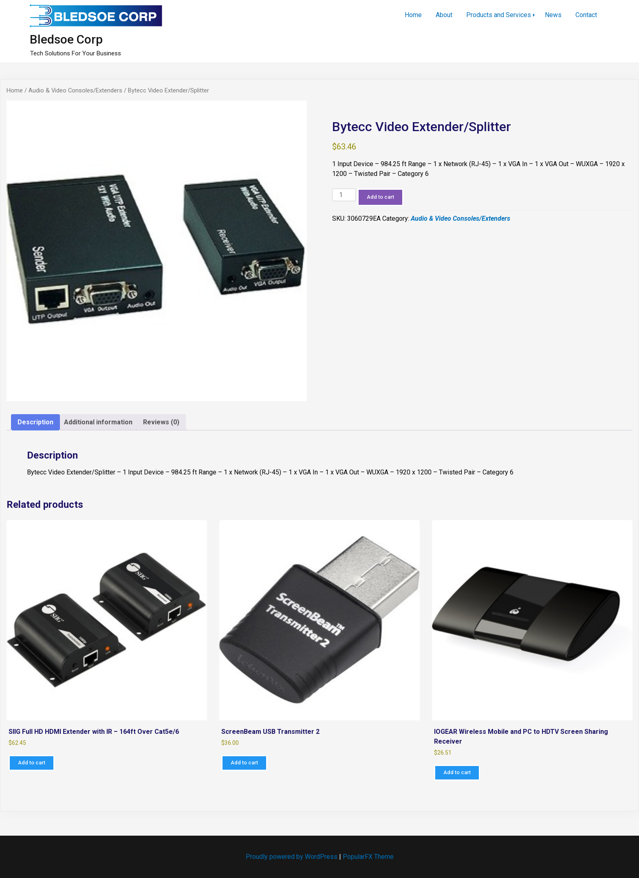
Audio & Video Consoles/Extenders (75, 90)
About (444, 15)
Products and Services (498, 15)
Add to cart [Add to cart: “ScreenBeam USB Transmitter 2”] (244, 762)
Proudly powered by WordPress (292, 856)
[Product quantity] (344, 195)
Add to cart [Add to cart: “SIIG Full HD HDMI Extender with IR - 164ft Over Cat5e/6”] (31, 762)
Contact (586, 15)
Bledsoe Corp (66, 39)
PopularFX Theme (368, 856)
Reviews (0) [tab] (161, 422)
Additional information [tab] (98, 422)
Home (413, 15)
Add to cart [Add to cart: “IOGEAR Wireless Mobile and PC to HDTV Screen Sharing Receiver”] (457, 772)
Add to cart (380, 197)
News (553, 15)
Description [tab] (35, 422)
